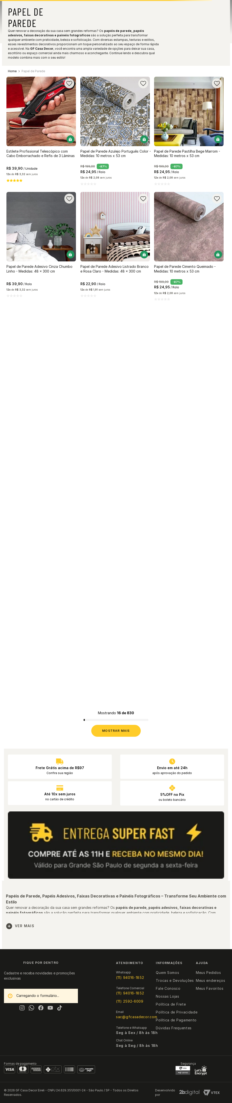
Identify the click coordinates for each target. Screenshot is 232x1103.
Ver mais (20, 926)
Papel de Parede (33, 71)
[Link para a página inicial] (12, 71)
